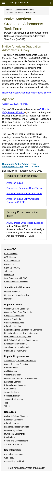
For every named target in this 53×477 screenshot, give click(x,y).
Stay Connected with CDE (15, 278)
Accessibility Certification (15, 461)
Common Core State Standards (18, 312)
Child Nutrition (10, 371)
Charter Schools (11, 368)
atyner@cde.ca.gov (12, 166)
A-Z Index (8, 454)
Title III (7, 406)
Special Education (12, 396)
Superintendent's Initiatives (16, 282)
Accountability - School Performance (20, 361)
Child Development (12, 375)
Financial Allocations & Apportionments (21, 333)
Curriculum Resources (14, 323)
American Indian (16, 12)
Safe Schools (10, 389)
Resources (31, 12)
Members (8, 299)
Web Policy (9, 458)
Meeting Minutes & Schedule (16, 295)
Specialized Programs (24, 10)
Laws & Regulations (13, 430)
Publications (9, 437)
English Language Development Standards (23, 330)
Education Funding (12, 326)
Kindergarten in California (15, 344)
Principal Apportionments (15, 385)
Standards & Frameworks (15, 351)
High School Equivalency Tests (17, 337)
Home (9, 10)
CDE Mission (10, 257)
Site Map (18, 454)
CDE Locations (10, 254)
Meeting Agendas (12, 292)
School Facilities (11, 392)
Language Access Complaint (16, 427)
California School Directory (16, 416)
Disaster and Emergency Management (21, 378)
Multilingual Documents (14, 434)
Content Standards (12, 319)
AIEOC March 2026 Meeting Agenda (25, 223)
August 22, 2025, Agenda (15, 104)
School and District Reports (16, 441)
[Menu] (4, 2)
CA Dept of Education (19, 2)
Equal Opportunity (12, 268)
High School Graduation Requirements (21, 340)
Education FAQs (11, 423)
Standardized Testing (13, 399)
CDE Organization (12, 261)
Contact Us (9, 264)
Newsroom (9, 275)
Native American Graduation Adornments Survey (26, 93)
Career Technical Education (16, 364)
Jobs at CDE (9, 271)
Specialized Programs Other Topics (24, 188)
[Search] (50, 3)
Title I (6, 403)
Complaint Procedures (14, 316)
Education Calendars (13, 420)
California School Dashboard (16, 309)
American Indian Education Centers (24, 193)
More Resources (14, 444)
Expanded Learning (12, 382)
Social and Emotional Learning (17, 347)
